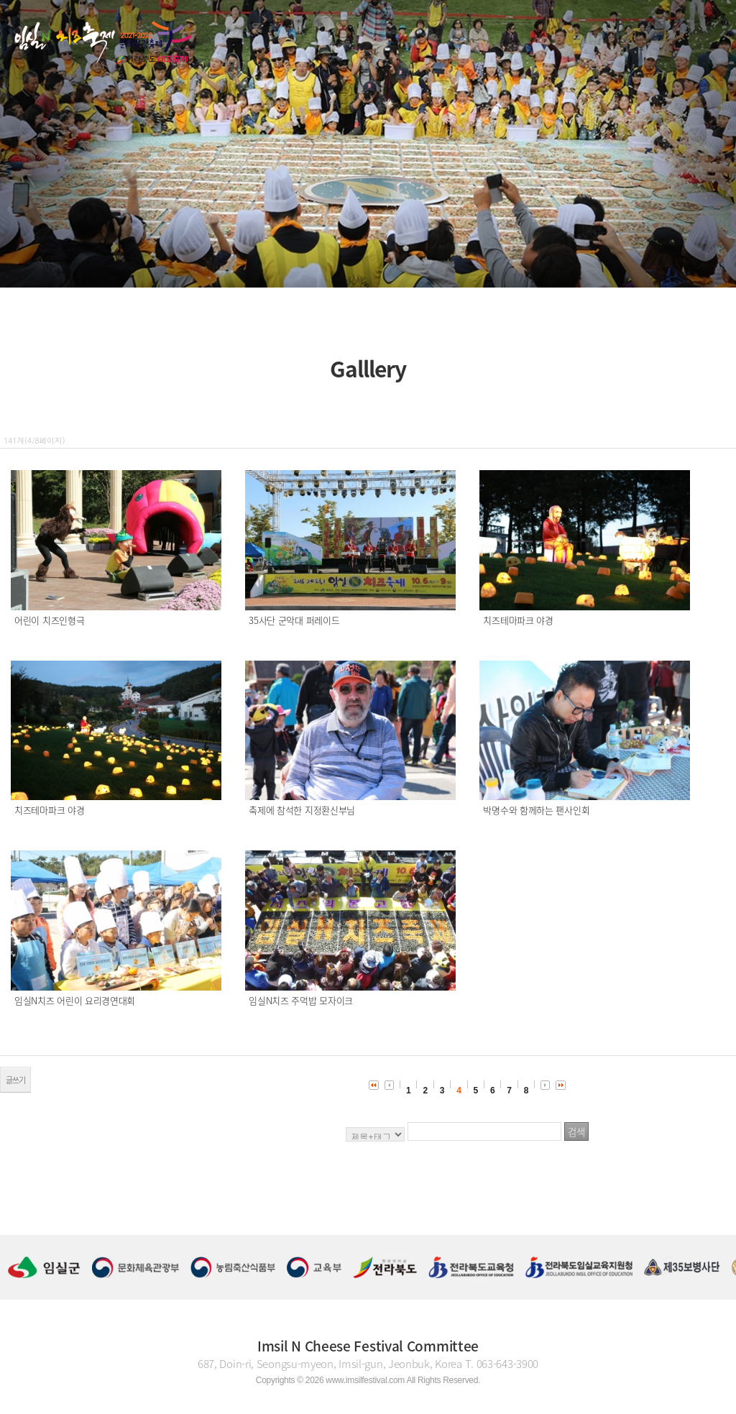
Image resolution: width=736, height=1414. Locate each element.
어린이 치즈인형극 (49, 620)
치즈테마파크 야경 (518, 620)
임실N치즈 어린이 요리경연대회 (74, 1000)
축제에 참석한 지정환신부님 (302, 810)
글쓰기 (15, 1080)
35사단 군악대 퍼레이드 (294, 620)
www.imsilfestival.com (365, 1380)
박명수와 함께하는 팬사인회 (536, 810)
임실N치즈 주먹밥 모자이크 (301, 1000)
